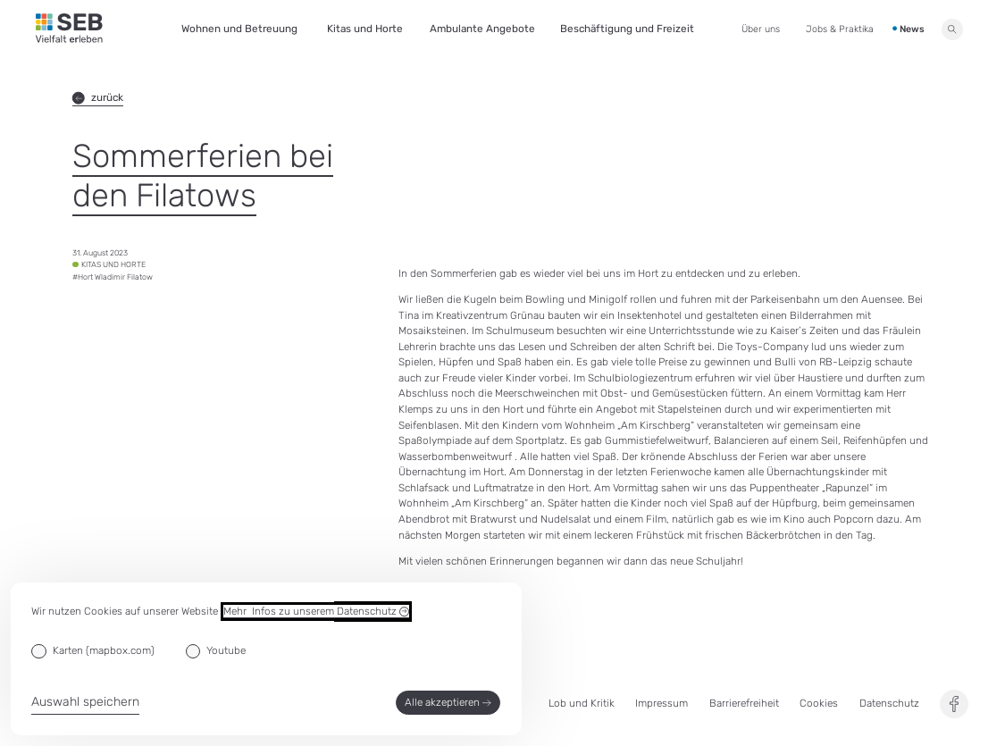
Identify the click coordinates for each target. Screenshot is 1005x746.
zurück (97, 98)
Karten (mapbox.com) (104, 650)
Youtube (226, 650)
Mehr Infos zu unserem (316, 611)
